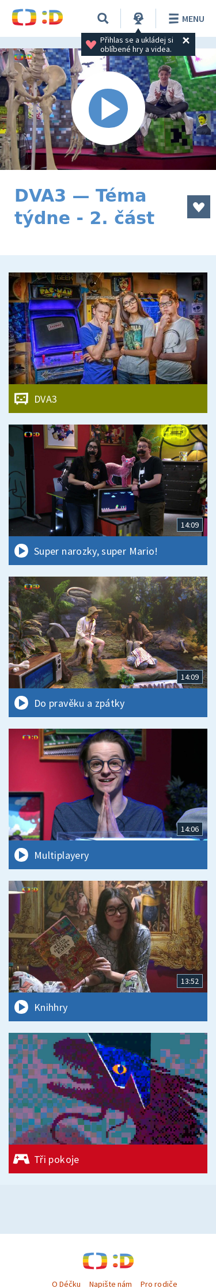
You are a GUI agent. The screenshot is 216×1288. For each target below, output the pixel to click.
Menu (184, 18)
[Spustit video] (108, 109)
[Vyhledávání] (103, 18)
